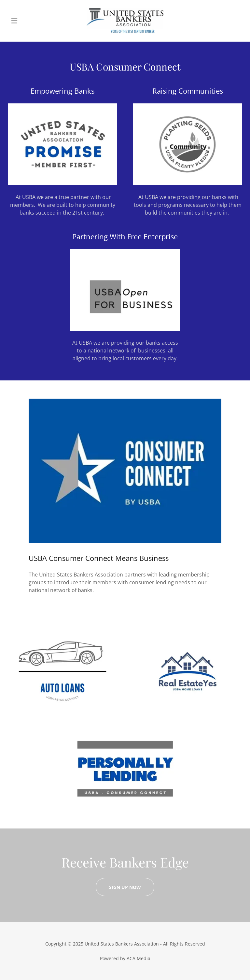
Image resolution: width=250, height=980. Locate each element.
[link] (125, 21)
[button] (25, 20)
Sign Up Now (125, 887)
